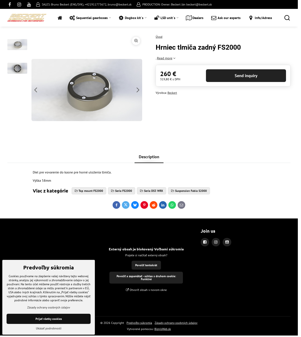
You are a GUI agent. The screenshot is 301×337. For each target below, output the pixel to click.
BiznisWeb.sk (162, 329)
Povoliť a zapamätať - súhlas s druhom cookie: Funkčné (146, 277)
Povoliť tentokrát (146, 265)
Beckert (172, 93)
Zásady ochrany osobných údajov (176, 323)
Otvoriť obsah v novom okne (146, 290)
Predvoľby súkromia (139, 323)
